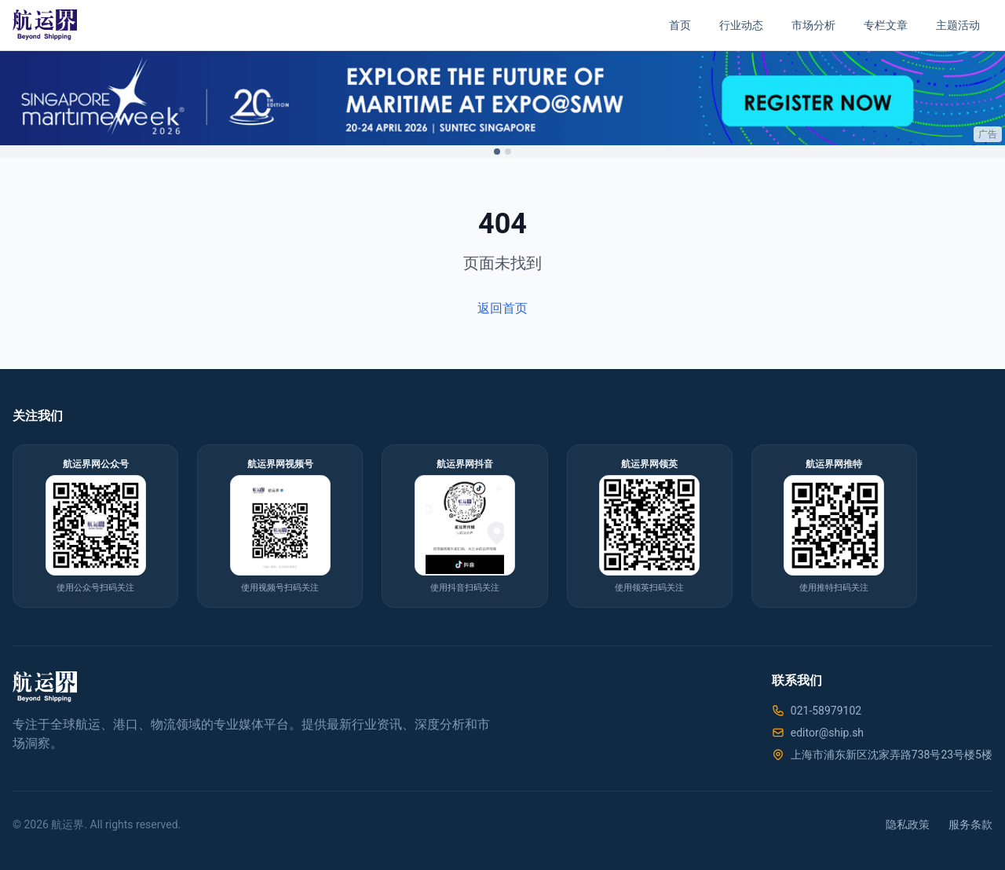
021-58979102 (826, 710)
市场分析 (813, 25)
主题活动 (958, 25)
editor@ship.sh (827, 732)
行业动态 (741, 25)
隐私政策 (908, 824)
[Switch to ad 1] (497, 151)
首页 (680, 25)
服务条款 (970, 824)
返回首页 (502, 308)
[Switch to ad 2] (508, 151)
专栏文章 (886, 25)
